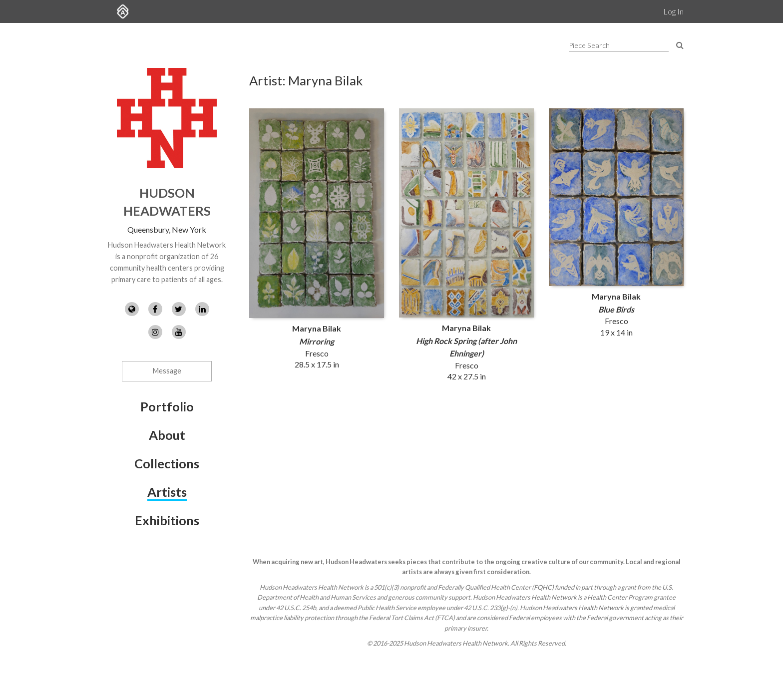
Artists (167, 491)
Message (167, 370)
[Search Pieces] (680, 44)
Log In (673, 11)
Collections (166, 463)
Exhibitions (167, 520)
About (167, 434)
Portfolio (167, 406)
